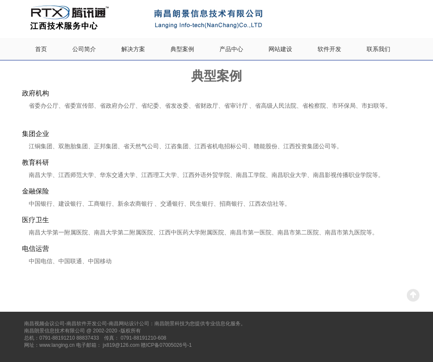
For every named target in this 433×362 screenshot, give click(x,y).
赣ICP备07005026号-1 (166, 345)
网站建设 (280, 49)
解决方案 (133, 49)
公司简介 (84, 49)
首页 (41, 49)
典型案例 (182, 49)
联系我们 (378, 49)
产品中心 (231, 49)
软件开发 (329, 49)
